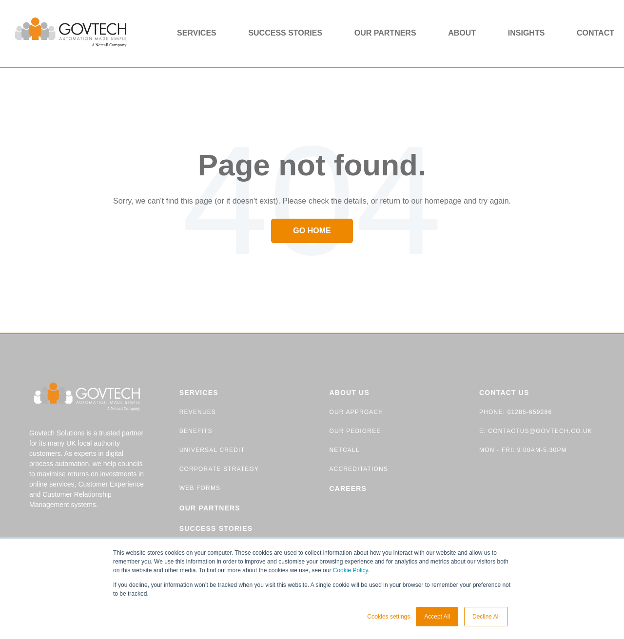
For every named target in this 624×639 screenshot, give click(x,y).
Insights (526, 33)
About (462, 33)
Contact (595, 33)
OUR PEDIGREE (355, 431)
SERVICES (198, 392)
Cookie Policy (350, 570)
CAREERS (348, 488)
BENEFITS (196, 431)
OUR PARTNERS (209, 508)
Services (196, 33)
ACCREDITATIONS (358, 469)
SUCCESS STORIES (216, 528)
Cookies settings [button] (388, 616)
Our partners (385, 33)
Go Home (312, 230)
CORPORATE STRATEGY (219, 469)
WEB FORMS (200, 488)
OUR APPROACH (356, 412)
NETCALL (344, 450)
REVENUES (197, 412)
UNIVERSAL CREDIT (212, 450)
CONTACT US (504, 392)
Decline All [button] (486, 616)
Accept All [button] (437, 616)
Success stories (285, 33)
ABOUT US (349, 392)
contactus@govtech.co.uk (539, 431)
